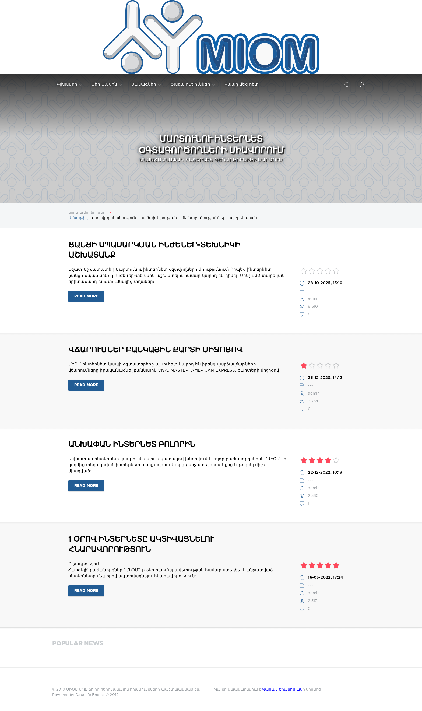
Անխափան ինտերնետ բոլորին (131, 444)
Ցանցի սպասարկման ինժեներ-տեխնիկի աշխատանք (154, 250)
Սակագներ (146, 84)
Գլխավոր (69, 84)
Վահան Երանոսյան (282, 689)
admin (314, 298)
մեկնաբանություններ (203, 218)
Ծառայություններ (192, 84)
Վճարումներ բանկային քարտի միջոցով (155, 350)
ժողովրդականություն (114, 218)
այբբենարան (243, 218)
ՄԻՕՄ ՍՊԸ (77, 689)
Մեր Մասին (107, 84)
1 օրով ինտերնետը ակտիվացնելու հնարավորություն (141, 544)
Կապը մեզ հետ (244, 84)
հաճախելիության (158, 218)
